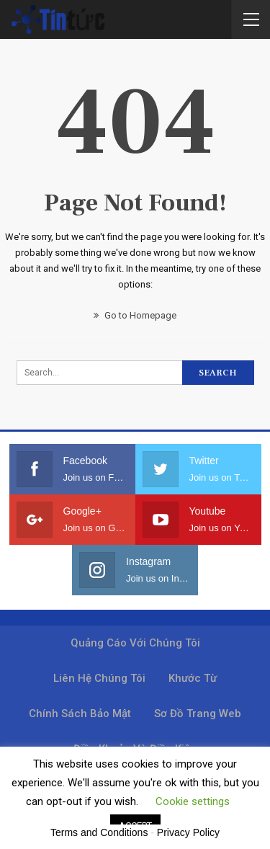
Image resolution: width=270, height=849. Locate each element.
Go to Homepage (135, 315)
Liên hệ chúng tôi (99, 678)
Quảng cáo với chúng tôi (135, 642)
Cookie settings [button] (193, 801)
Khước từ (192, 678)
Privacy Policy (188, 832)
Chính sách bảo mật (80, 713)
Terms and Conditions (99, 832)
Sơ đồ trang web (197, 713)
